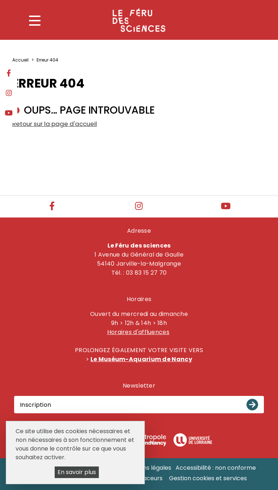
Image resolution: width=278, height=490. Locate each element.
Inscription (35, 405)
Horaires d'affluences (138, 332)
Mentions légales (147, 468)
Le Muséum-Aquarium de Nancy (141, 359)
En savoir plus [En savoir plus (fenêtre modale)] (77, 472)
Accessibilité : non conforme (216, 468)
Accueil (20, 60)
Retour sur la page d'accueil (54, 123)
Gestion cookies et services (208, 478)
